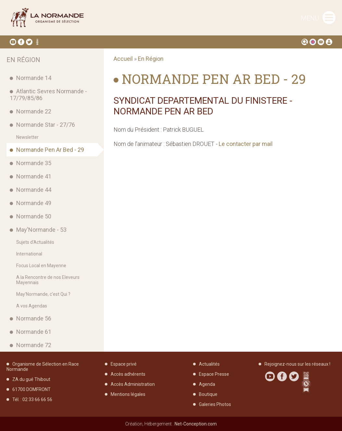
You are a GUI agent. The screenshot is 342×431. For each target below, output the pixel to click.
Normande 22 (33, 111)
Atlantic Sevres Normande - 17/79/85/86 (48, 94)
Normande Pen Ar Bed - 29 (50, 149)
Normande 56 (33, 318)
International (29, 253)
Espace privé (124, 364)
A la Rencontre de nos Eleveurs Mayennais (47, 280)
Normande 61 (33, 331)
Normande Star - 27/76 (45, 124)
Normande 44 (33, 189)
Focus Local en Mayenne (41, 265)
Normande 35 (33, 163)
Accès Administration (133, 384)
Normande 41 (33, 176)
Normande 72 (33, 345)
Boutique (208, 394)
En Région (151, 58)
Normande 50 (33, 216)
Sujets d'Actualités (35, 242)
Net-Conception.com (196, 423)
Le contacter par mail (246, 143)
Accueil (123, 58)
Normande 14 (33, 77)
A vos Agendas (31, 305)
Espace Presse (214, 374)
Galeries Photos (215, 404)
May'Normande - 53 (41, 229)
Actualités (209, 364)
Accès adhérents (128, 374)
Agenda (207, 384)
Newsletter (27, 137)
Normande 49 (33, 203)
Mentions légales (128, 394)
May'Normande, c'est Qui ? (43, 294)
